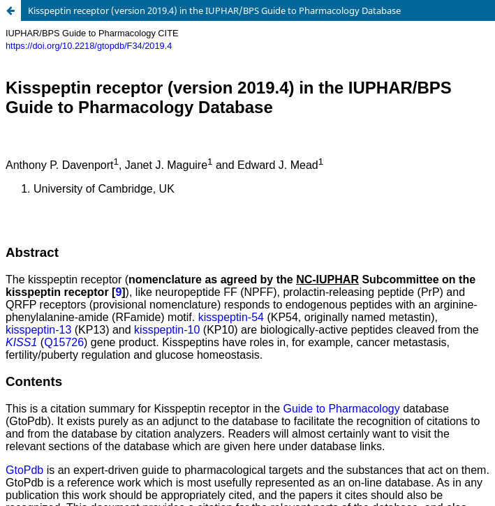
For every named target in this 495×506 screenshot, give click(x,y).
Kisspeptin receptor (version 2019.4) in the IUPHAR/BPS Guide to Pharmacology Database (214, 10)
